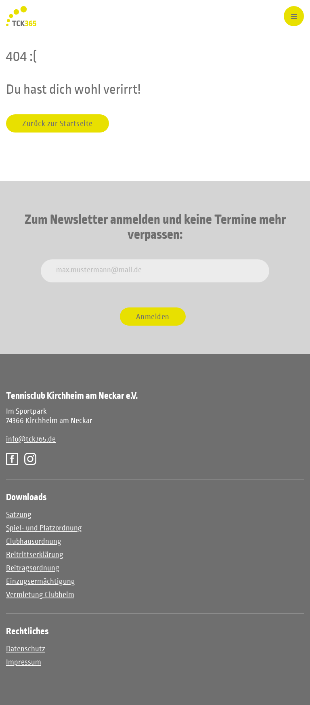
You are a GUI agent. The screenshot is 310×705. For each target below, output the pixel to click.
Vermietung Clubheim (40, 594)
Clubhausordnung (33, 541)
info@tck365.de (31, 439)
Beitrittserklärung (34, 554)
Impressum (23, 662)
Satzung (18, 514)
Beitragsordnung (32, 568)
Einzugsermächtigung (40, 581)
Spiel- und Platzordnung (44, 528)
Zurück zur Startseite (57, 123)
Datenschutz (25, 648)
